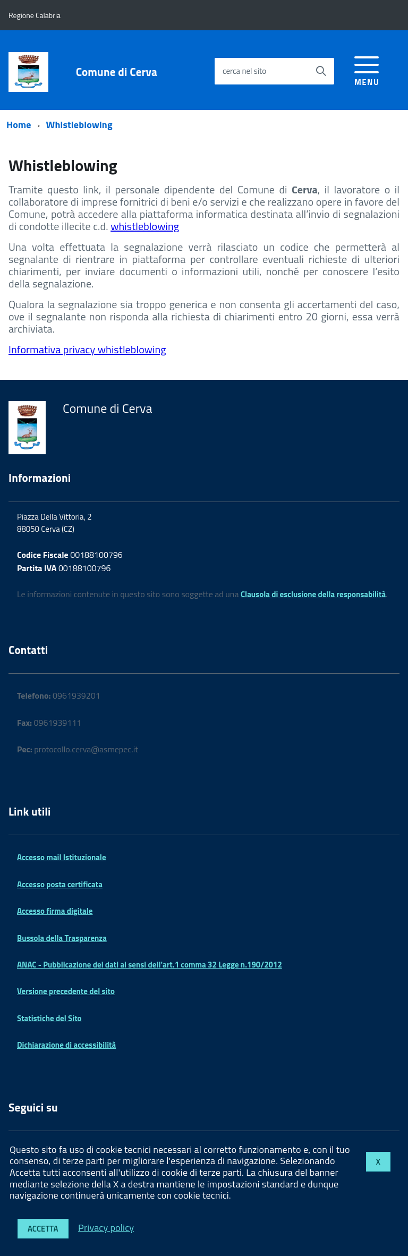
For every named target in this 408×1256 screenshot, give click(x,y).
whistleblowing (144, 226)
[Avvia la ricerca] (321, 71)
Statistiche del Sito (49, 1018)
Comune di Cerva (116, 72)
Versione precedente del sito (66, 991)
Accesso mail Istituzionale (61, 857)
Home (18, 124)
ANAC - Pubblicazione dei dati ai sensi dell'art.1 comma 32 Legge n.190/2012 (149, 964)
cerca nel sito (244, 70)
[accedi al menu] (366, 69)
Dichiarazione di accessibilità (66, 1045)
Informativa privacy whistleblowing (87, 349)
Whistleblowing (79, 124)
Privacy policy (106, 1227)
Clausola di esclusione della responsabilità (313, 594)
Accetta (43, 1229)
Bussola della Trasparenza (62, 938)
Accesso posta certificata (60, 884)
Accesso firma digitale (54, 911)
